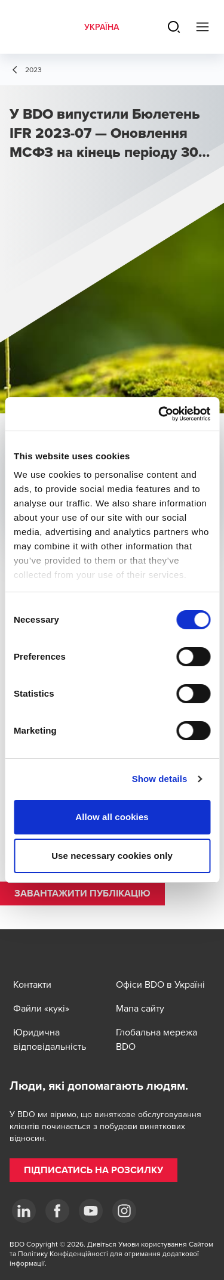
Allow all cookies (112, 817)
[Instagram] (124, 1210)
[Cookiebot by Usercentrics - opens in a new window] (159, 414)
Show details (160, 779)
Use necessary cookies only (112, 856)
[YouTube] (90, 1210)
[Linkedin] (24, 1210)
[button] (82, 893)
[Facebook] (57, 1210)
